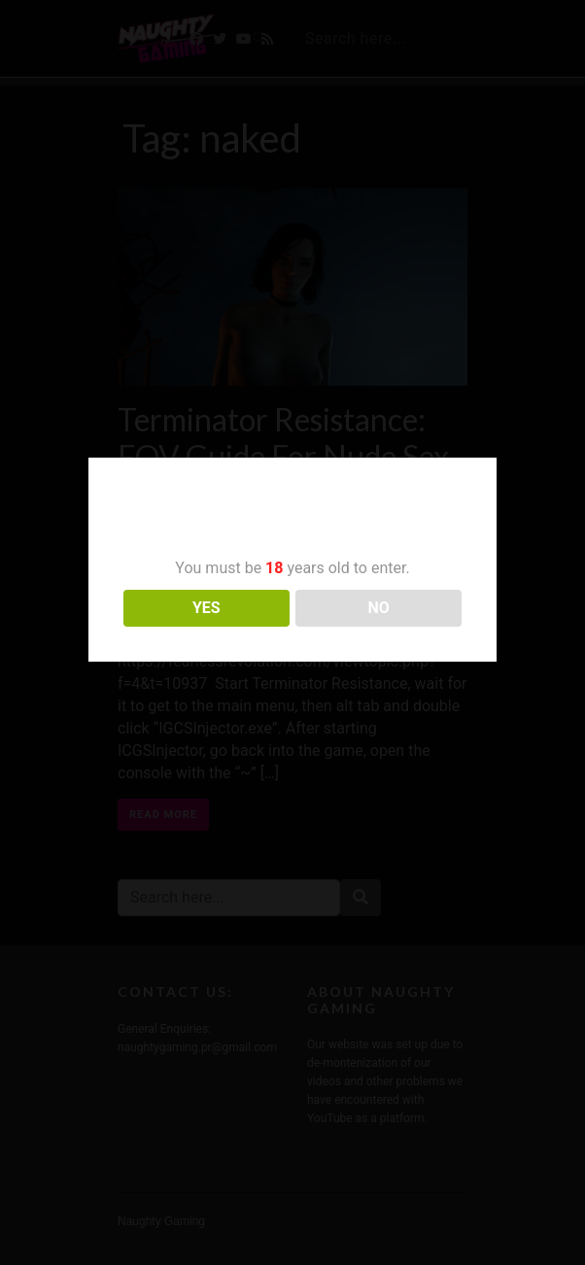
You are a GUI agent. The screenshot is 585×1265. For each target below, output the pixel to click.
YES (206, 607)
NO (379, 607)
